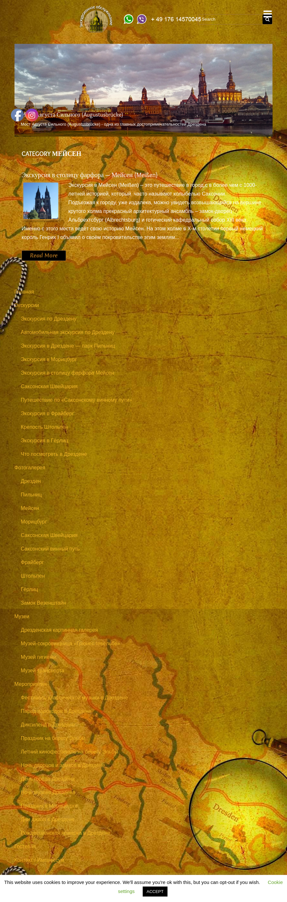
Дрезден (31, 481)
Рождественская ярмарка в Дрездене (65, 833)
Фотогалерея (29, 467)
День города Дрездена (48, 779)
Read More (44, 255)
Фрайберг (32, 562)
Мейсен (30, 508)
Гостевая (25, 846)
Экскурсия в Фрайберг (47, 413)
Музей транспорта (42, 670)
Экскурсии (26, 305)
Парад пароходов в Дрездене (56, 711)
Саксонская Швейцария (49, 386)
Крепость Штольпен (44, 427)
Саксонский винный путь (50, 549)
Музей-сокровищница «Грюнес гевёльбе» (70, 643)
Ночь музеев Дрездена (48, 792)
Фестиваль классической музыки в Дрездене (74, 697)
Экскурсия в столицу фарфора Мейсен (67, 373)
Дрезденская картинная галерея (59, 630)
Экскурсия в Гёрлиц (44, 440)
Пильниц (31, 494)
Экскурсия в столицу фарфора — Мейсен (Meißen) (90, 175)
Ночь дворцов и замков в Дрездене (63, 765)
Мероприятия (30, 684)
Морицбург (34, 521)
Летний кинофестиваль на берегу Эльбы (69, 751)
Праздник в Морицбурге (49, 806)
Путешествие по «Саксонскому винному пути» (76, 400)
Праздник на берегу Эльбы (53, 738)
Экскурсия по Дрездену (49, 318)
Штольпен (33, 576)
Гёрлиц (29, 589)
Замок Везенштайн (43, 603)
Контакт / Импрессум (39, 860)
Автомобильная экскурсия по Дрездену (68, 332)
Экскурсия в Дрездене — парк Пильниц (68, 346)
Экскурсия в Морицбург (49, 359)
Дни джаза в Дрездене (48, 819)
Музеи (22, 616)
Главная (24, 291)
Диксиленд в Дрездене (48, 724)
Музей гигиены (38, 657)
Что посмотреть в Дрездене (54, 454)
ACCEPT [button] (155, 891)
